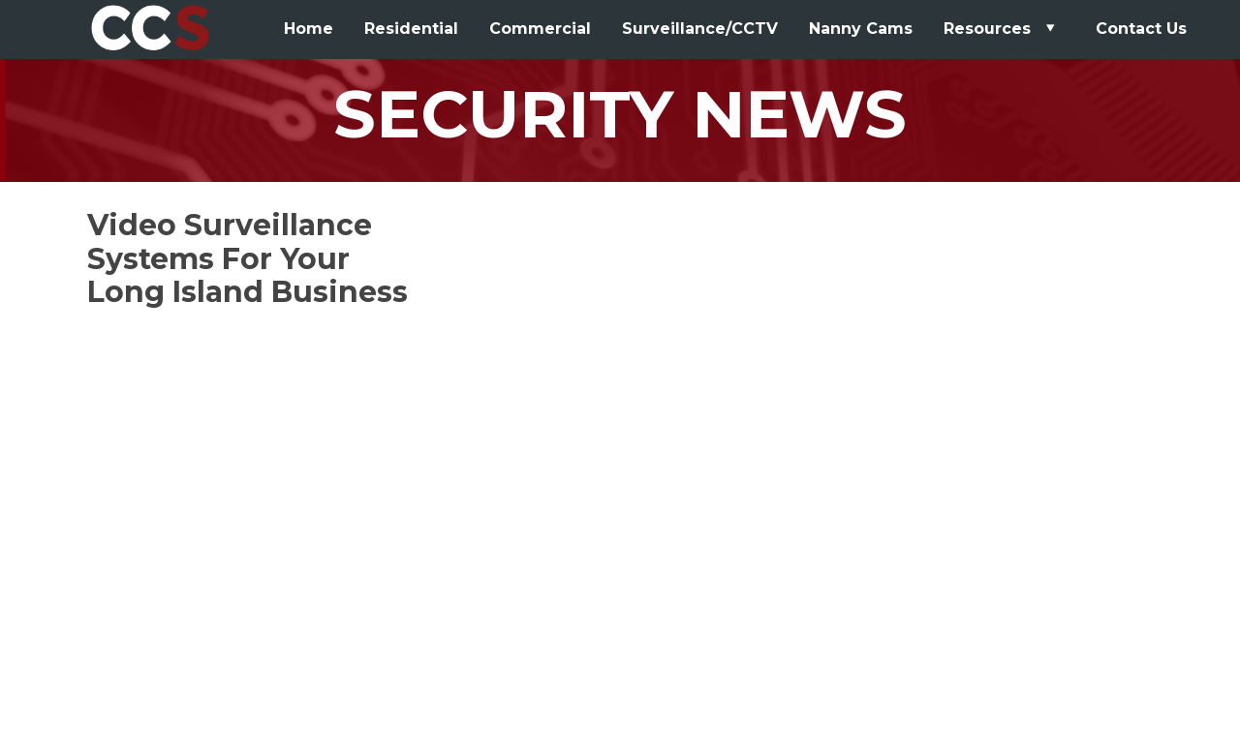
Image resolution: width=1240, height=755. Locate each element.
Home (308, 28)
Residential (411, 28)
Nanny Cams (861, 28)
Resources (1002, 28)
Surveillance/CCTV (700, 28)
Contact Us (1141, 28)
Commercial (540, 28)
